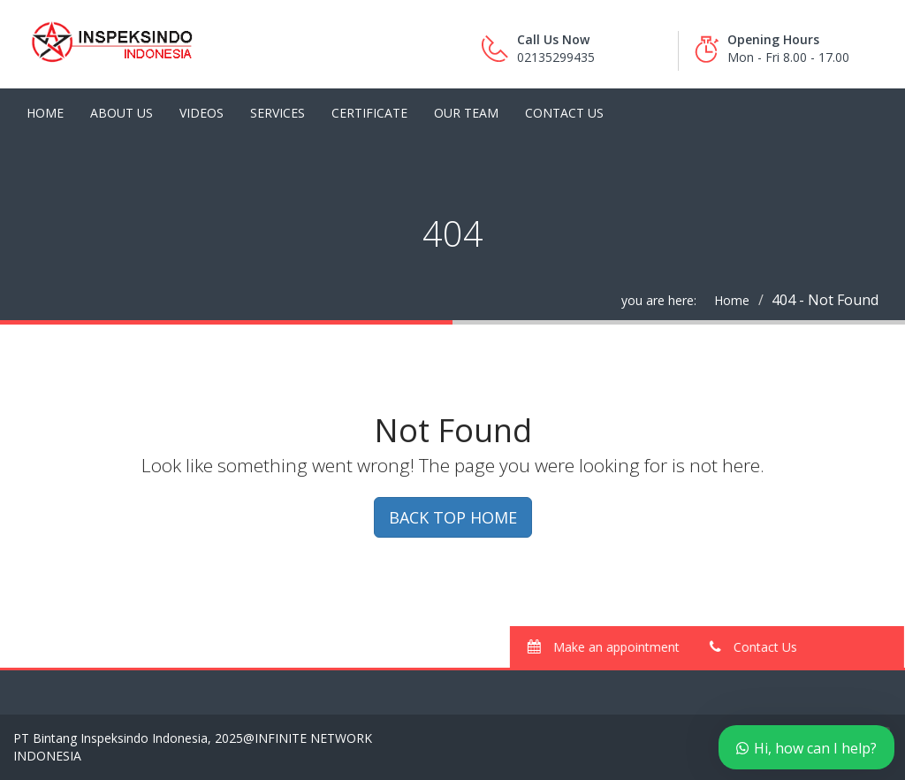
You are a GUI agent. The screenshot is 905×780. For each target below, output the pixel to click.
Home (45, 112)
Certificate (369, 112)
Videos (201, 112)
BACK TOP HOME (453, 517)
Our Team (466, 112)
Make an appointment (612, 647)
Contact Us (564, 112)
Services (277, 112)
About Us (121, 112)
